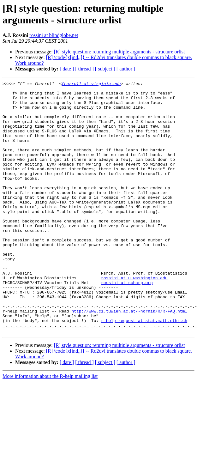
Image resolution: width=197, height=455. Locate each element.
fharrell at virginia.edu (91, 84)
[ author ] (125, 68)
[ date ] (67, 68)
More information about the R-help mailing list (50, 426)
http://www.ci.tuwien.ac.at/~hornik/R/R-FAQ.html (129, 357)
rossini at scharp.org (127, 323)
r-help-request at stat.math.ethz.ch (144, 369)
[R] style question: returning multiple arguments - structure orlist (119, 51)
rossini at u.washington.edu (134, 317)
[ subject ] (105, 68)
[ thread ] (84, 68)
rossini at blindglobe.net (53, 35)
